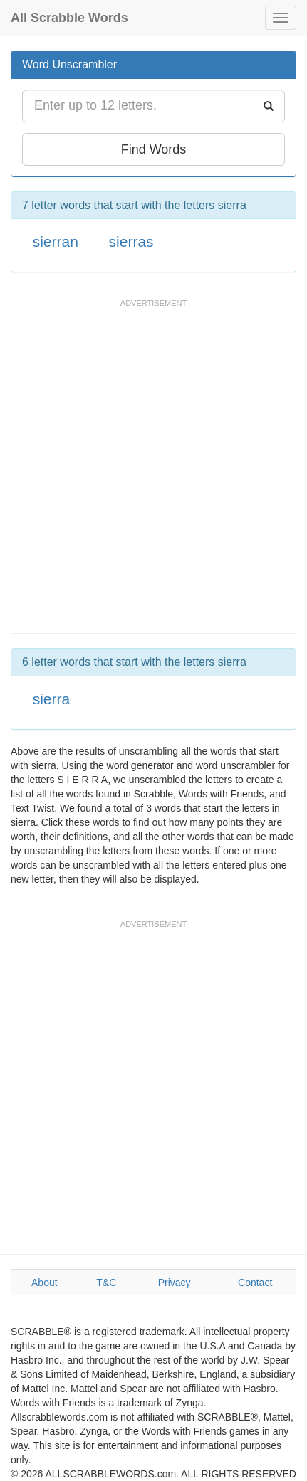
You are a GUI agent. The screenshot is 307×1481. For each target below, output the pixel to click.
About (44, 1282)
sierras (131, 241)
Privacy (174, 1282)
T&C (106, 1282)
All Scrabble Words (69, 18)
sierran (55, 241)
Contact (255, 1282)
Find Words (154, 149)
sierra (52, 699)
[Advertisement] (153, 472)
